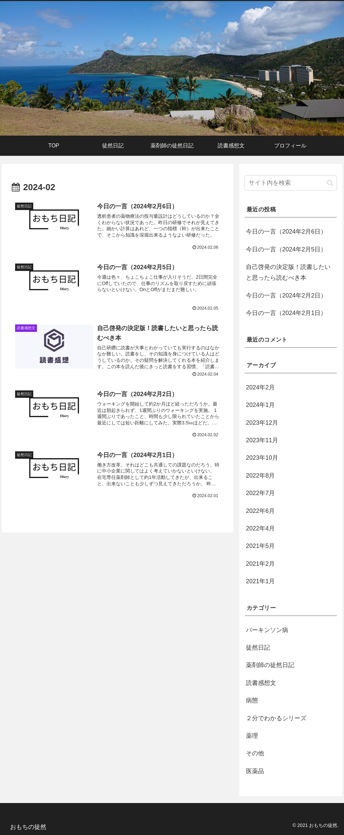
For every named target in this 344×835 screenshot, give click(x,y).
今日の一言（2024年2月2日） (286, 295)
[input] (291, 182)
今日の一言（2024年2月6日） (286, 231)
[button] (330, 183)
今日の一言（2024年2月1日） (286, 313)
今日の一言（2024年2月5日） (286, 249)
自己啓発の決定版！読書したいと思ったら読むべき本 (288, 272)
